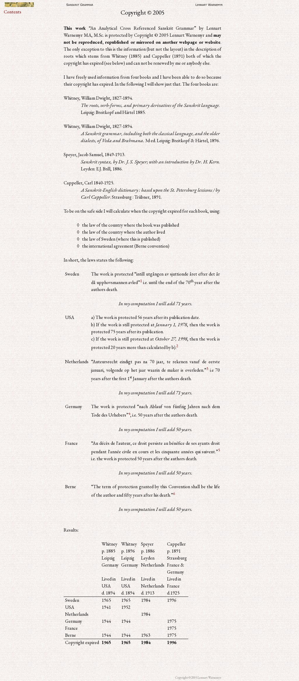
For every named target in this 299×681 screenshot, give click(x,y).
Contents (12, 12)
